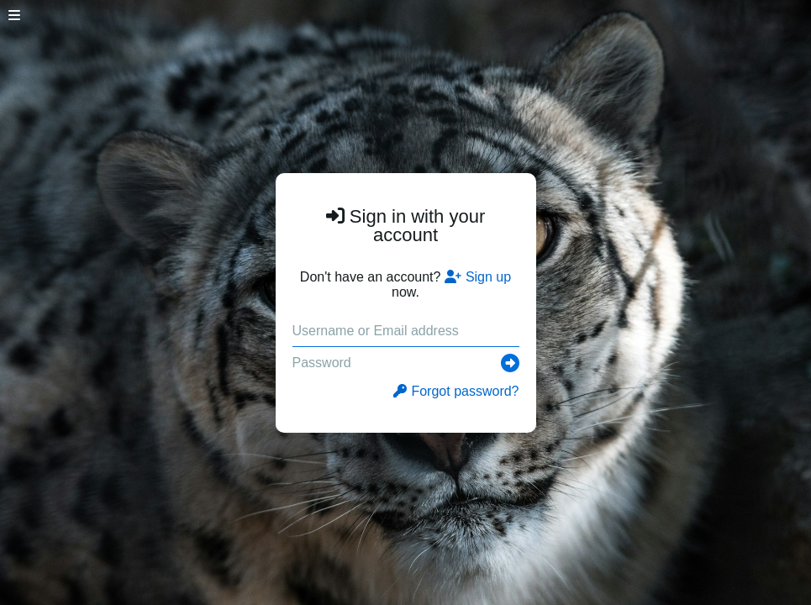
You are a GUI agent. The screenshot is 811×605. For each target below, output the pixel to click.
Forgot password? (456, 391)
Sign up (478, 277)
